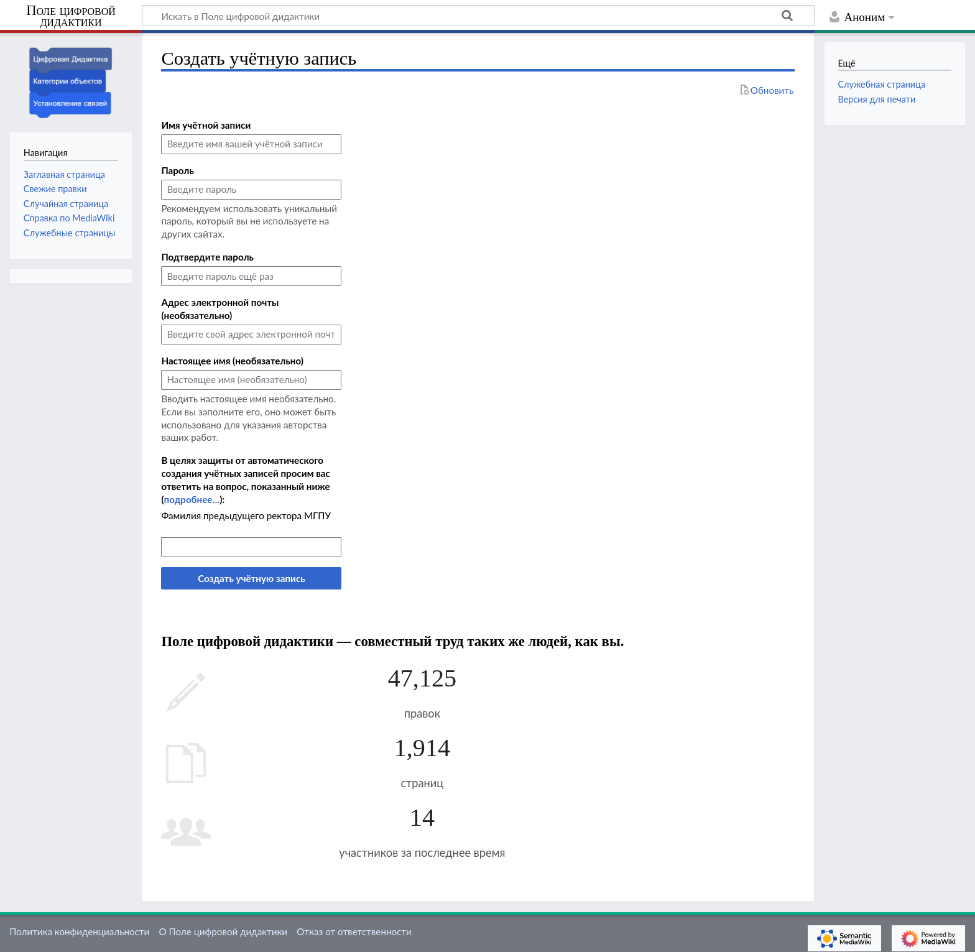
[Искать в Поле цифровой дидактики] (478, 15)
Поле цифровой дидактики (71, 16)
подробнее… (191, 499)
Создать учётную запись (251, 578)
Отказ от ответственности (354, 931)
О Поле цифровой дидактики (223, 931)
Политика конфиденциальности (79, 931)
